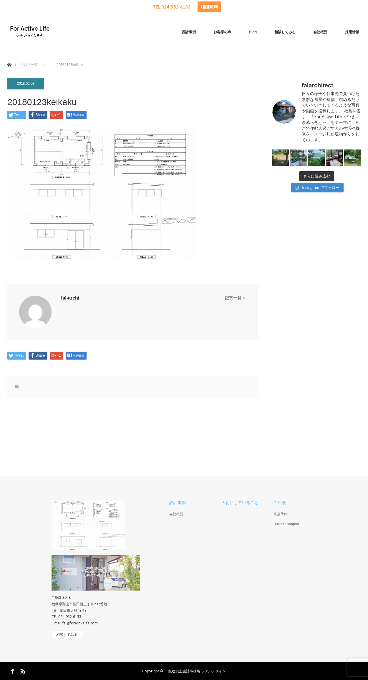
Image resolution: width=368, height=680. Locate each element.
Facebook (11, 670)
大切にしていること (239, 502)
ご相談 (279, 502)
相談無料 (209, 6)
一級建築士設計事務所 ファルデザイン (195, 671)
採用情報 (352, 32)
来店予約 (280, 514)
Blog (253, 32)
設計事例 (189, 32)
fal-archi (70, 297)
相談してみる (285, 32)
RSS (22, 670)
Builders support (286, 524)
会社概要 (320, 32)
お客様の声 (222, 32)
